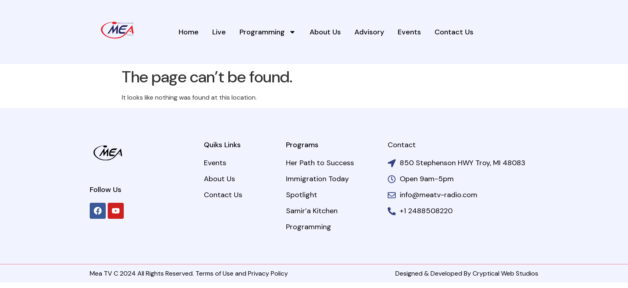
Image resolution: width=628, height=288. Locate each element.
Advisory (369, 32)
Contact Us (454, 32)
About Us (325, 32)
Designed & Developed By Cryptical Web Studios (466, 273)
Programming (268, 32)
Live (219, 32)
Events (409, 32)
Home (189, 32)
